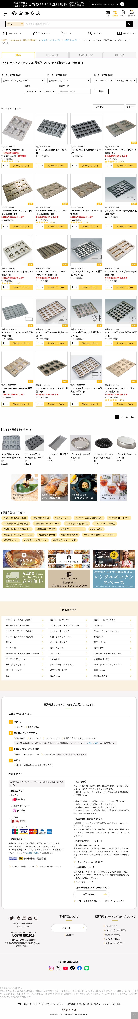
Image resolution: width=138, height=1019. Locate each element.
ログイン (19, 727)
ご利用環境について (83, 882)
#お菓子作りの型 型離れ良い (17, 529)
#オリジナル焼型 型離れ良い (89, 518)
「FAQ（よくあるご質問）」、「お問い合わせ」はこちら (99, 901)
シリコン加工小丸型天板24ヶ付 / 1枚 (86, 151)
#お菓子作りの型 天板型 (15, 518)
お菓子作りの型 (70, 40)
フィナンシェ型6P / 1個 (12, 150)
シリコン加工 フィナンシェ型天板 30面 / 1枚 (86, 273)
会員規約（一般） (112, 934)
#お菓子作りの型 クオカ (35, 540)
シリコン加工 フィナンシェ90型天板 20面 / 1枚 (86, 390)
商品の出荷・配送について (27, 754)
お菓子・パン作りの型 (51, 40)
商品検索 (28, 1004)
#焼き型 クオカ (62, 518)
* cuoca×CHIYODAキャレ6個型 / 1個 (17, 390)
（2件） (121, 161)
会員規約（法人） (112, 939)
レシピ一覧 (39, 1004)
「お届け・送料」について (22, 866)
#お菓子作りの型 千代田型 (16, 523)
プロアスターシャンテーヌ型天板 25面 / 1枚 (121, 212)
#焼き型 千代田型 (69, 535)
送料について (34, 738)
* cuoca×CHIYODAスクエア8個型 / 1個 (52, 390)
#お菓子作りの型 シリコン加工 (18, 535)
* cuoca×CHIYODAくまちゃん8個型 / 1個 (17, 273)
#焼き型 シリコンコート (72, 529)
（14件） (18, 283)
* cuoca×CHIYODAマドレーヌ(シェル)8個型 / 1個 (52, 212)
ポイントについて (51, 738)
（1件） (18, 161)
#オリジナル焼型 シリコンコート (99, 535)
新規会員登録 (32, 727)
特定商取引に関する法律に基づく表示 (83, 1004)
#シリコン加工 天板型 (104, 523)
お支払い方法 (48, 754)
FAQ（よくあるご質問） (115, 930)
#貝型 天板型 (96, 529)
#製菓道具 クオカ (47, 535)
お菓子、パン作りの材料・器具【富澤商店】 (19, 40)
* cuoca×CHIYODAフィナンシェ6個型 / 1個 (121, 151)
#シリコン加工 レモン (119, 518)
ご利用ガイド (110, 926)
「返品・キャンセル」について (88, 862)
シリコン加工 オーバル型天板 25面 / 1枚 (52, 334)
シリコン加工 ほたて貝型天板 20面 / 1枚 (86, 334)
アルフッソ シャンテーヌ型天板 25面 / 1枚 (17, 334)
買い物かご (20, 738)
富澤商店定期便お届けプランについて (79, 738)
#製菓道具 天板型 (41, 518)
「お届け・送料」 (92, 743)
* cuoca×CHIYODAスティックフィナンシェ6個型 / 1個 (52, 273)
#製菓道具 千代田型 (46, 529)
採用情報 (116, 1004)
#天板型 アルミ (11, 540)
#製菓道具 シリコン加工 (64, 540)
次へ (133, 417)
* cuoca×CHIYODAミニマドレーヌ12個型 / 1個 (121, 390)
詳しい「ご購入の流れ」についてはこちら (33, 765)
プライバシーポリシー (114, 943)
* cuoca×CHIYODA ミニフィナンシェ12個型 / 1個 (17, 212)
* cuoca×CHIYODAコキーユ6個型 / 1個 (86, 212)
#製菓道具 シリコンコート (47, 523)
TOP (20, 1004)
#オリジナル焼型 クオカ (77, 523)
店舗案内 (107, 1004)
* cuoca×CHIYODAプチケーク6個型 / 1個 (121, 273)
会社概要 (69, 935)
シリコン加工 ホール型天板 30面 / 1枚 (121, 334)
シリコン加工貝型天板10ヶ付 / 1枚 (52, 151)
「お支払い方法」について (48, 866)
